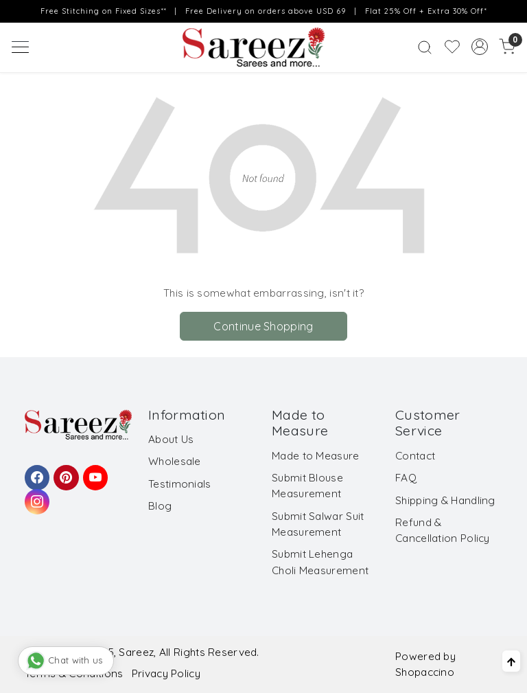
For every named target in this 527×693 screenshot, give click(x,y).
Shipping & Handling (445, 500)
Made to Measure (316, 455)
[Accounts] (479, 46)
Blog (160, 505)
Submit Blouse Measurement (307, 485)
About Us (171, 439)
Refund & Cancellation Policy (442, 530)
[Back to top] (511, 661)
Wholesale (174, 461)
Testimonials (179, 483)
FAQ (406, 477)
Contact (415, 455)
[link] (424, 47)
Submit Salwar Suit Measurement (318, 524)
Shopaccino (424, 672)
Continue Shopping (263, 326)
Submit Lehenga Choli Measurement (320, 561)
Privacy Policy (166, 673)
